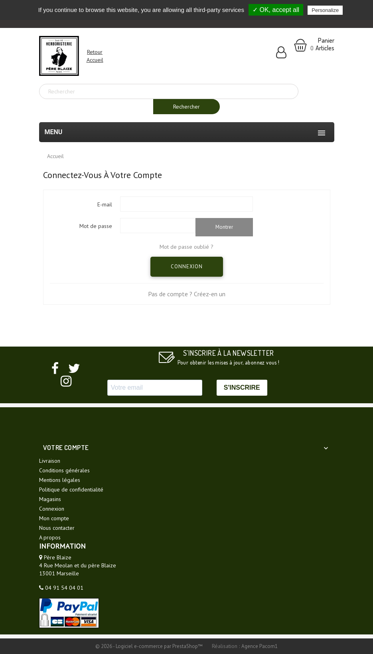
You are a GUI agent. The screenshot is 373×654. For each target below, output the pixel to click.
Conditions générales (64, 470)
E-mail (104, 204)
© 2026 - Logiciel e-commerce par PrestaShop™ (149, 646)
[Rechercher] (168, 91)
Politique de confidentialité (71, 489)
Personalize (325, 10)
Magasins (50, 499)
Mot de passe (95, 226)
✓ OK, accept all (276, 9)
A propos (50, 537)
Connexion (187, 266)
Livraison (49, 460)
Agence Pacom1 (259, 646)
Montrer (224, 227)
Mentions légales (59, 480)
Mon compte (54, 518)
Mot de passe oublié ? (186, 246)
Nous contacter (57, 527)
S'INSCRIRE (242, 387)
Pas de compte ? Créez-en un (186, 294)
